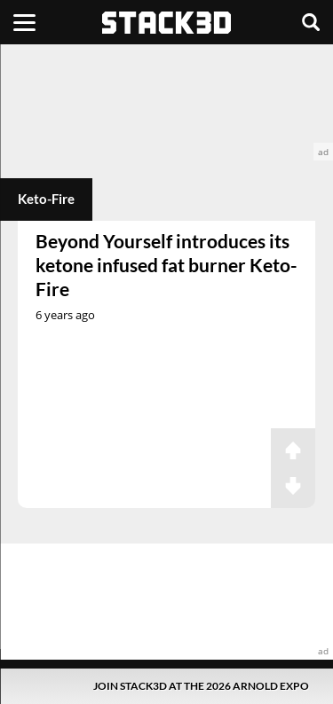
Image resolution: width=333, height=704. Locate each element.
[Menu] (24, 22)
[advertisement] (166, 102)
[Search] (311, 22)
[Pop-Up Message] (166, 685)
